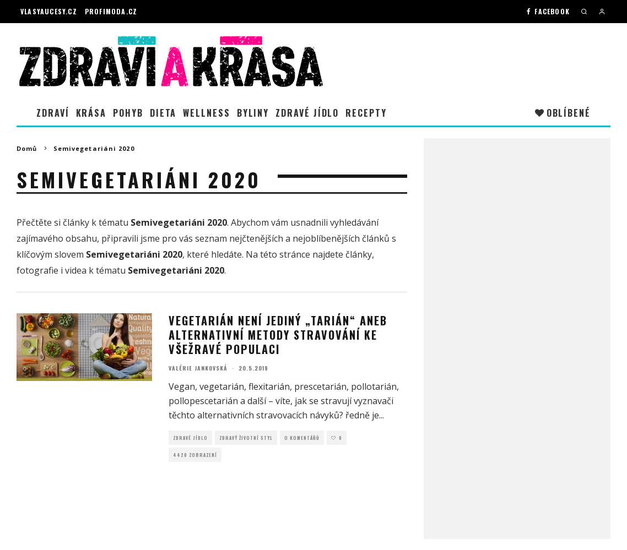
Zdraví (52, 112)
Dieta (163, 112)
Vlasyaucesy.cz (48, 11)
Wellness (206, 112)
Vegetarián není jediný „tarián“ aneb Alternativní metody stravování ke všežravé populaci (278, 334)
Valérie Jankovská (198, 368)
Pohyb (128, 112)
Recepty (365, 112)
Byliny (253, 112)
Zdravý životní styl (246, 437)
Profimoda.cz (111, 11)
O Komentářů (302, 437)
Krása (91, 112)
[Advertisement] (517, 314)
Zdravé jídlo (307, 112)
